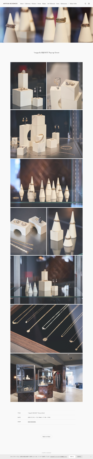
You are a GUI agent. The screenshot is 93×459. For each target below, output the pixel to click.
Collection (27, 3)
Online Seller (73, 3)
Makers (44, 3)
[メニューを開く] (88, 3)
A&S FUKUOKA (32, 421)
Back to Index (46, 436)
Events (39, 3)
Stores (57, 3)
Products (34, 3)
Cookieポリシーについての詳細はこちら (58, 456)
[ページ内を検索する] (85, 3)
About (22, 3)
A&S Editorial (51, 3)
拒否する (79, 456)
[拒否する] (91, 456)
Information (64, 3)
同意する (72, 456)
